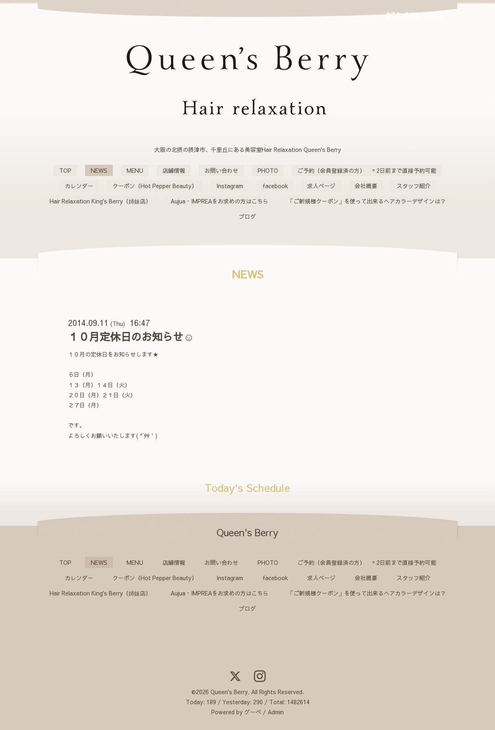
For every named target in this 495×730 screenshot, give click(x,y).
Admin (276, 712)
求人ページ (321, 186)
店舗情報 (173, 170)
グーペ (252, 712)
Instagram (229, 186)
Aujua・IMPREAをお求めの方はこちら (219, 201)
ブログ (247, 216)
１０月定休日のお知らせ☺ (131, 336)
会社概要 (366, 186)
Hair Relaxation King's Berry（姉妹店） (100, 201)
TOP (65, 170)
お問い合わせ (221, 170)
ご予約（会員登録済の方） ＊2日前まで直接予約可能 (366, 170)
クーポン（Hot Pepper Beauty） (154, 186)
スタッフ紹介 (414, 186)
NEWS (99, 170)
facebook (275, 186)
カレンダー (79, 186)
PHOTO (268, 170)
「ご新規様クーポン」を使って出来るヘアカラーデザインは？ (367, 201)
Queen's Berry (229, 692)
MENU (135, 170)
